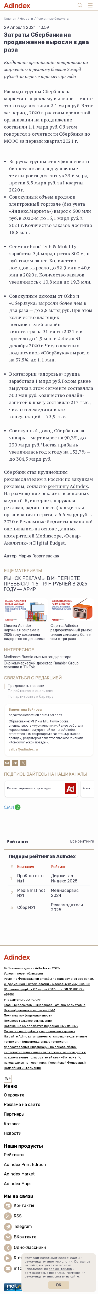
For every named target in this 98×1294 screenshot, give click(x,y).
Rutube (21, 1257)
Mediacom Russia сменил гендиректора (37, 657)
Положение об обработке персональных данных (41, 1026)
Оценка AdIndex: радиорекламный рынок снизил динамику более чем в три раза (70, 632)
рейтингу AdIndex (68, 486)
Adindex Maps (17, 1183)
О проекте (14, 1095)
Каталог (12, 1123)
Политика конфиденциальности (28, 1015)
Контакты (24, 1205)
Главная (10, 18)
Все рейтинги (82, 841)
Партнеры (14, 1114)
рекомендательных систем (45, 1276)
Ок (58, 1284)
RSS (18, 1215)
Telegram (23, 1226)
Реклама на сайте (22, 1104)
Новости (26, 18)
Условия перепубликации (23, 973)
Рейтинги (14, 1154)
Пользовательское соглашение (28, 1021)
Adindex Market (19, 1173)
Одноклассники (30, 1247)
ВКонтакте (25, 1236)
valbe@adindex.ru (23, 749)
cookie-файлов (60, 1269)
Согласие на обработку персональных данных (39, 1031)
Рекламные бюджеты (53, 18)
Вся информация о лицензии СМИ (29, 1010)
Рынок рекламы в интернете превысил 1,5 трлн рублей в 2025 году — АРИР (45, 584)
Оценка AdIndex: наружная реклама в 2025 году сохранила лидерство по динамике (24, 632)
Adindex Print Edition (25, 1164)
